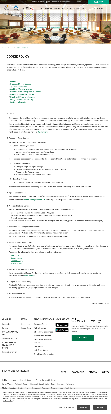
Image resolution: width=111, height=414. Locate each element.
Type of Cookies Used (18, 87)
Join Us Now (83, 338)
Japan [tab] (63, 372)
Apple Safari (15, 255)
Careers (5, 328)
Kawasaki (60, 384)
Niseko (29, 380)
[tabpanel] (55, 388)
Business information (18, 102)
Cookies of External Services (21, 89)
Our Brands (59, 9)
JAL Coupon (38, 346)
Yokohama (70, 384)
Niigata (20, 388)
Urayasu (25, 384)
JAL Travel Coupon (41, 350)
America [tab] (93, 372)
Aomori (46, 380)
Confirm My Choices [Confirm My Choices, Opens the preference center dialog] (66, 407)
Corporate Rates (40, 324)
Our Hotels (74, 9)
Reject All (83, 407)
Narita (47, 384)
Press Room (26, 324)
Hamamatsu (63, 388)
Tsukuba (18, 384)
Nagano (54, 388)
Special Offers (88, 9)
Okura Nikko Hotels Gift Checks (43, 341)
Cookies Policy (8, 401)
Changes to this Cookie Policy (21, 100)
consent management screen (34, 200)
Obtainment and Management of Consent (25, 92)
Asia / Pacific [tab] (78, 372)
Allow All (100, 407)
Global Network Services (43, 332)
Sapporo (14, 380)
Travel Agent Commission (44, 354)
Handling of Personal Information (22, 97)
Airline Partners (40, 328)
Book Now (98, 2)
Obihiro (22, 380)
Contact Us (102, 9)
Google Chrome (16, 258)
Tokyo (53, 384)
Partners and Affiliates (42, 336)
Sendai (53, 380)
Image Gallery (26, 328)
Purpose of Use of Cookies (20, 84)
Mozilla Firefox (16, 263)
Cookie (13, 81)
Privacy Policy (29, 276)
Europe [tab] (105, 372)
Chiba (41, 384)
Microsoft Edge (16, 261)
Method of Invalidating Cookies (22, 94)
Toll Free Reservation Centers (59, 2)
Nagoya (72, 388)
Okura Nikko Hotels (37, 2)
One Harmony (46, 9)
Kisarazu (33, 384)
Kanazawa (36, 388)
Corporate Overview (9, 339)
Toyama (27, 388)
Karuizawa (45, 388)
